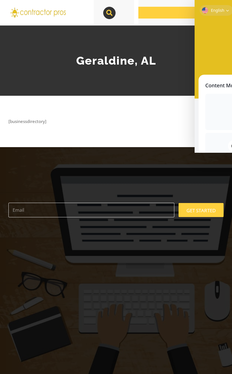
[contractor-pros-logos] (38, 9)
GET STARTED (201, 210)
